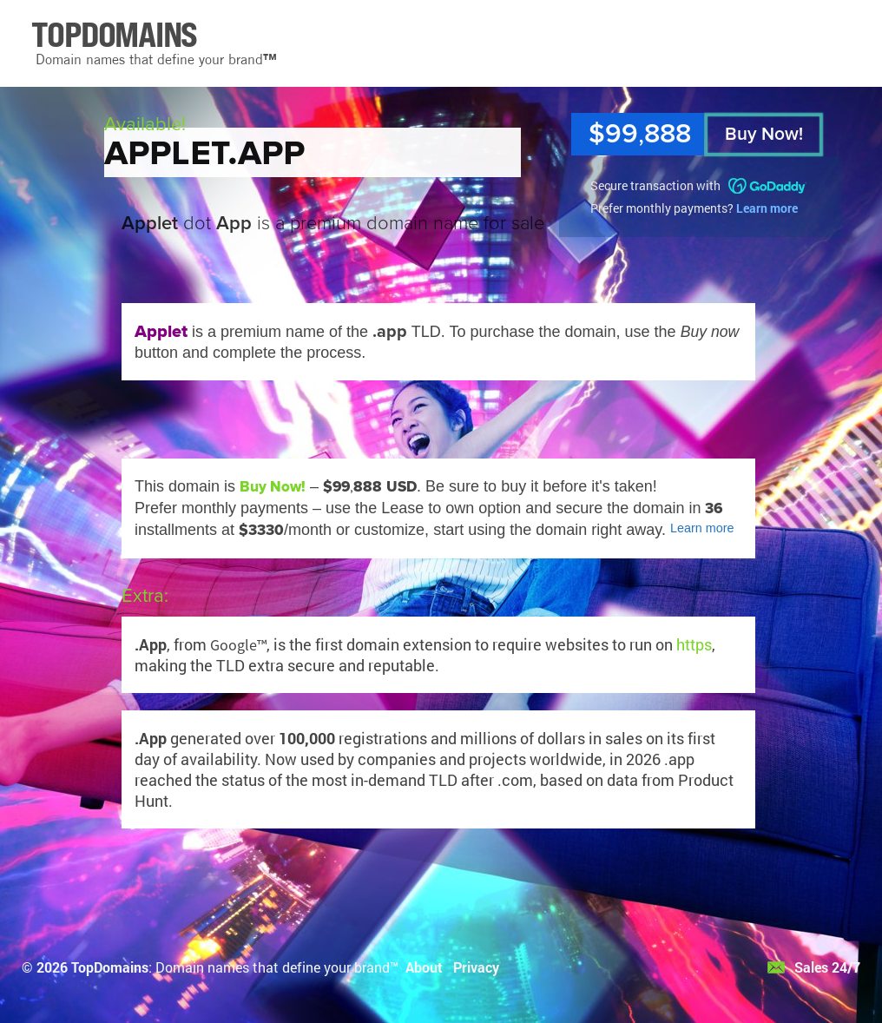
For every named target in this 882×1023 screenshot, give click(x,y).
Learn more (767, 208)
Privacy (476, 967)
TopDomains (109, 967)
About (424, 967)
